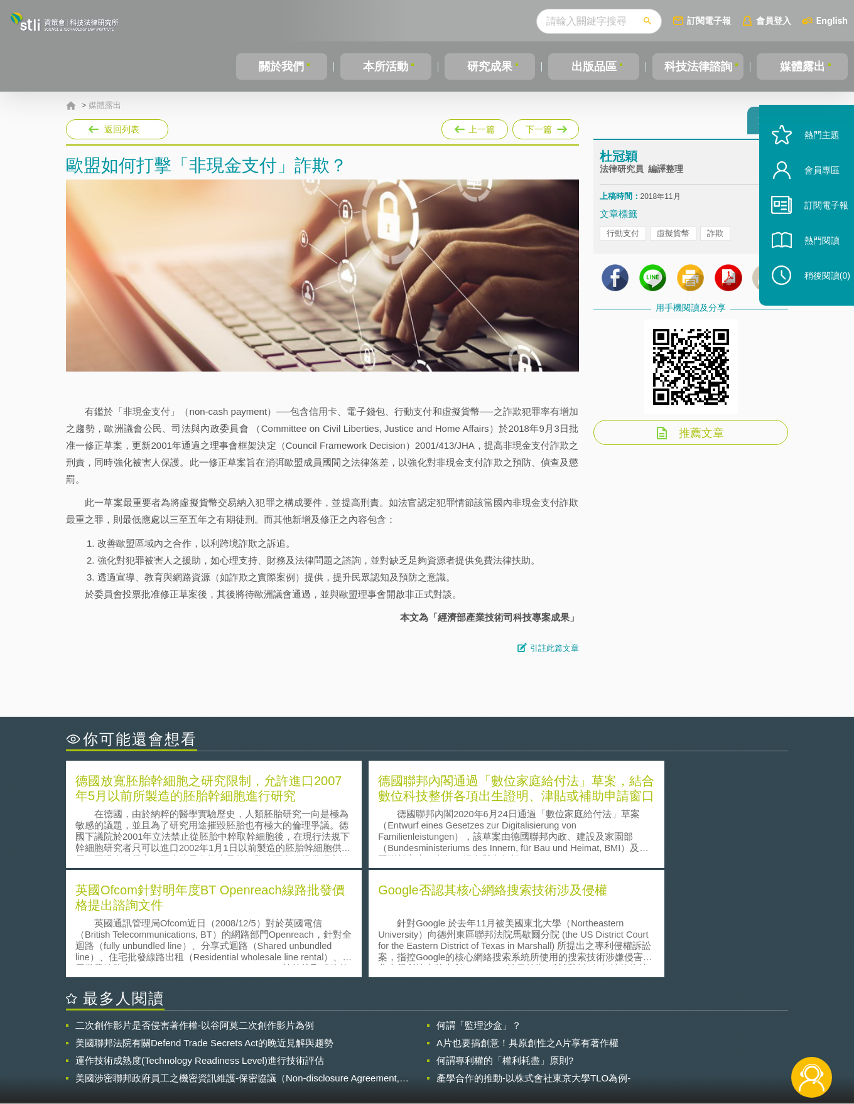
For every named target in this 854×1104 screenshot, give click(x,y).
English (832, 20)
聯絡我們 (430, 1053)
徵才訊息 (508, 1035)
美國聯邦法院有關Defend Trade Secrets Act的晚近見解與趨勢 (204, 931)
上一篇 (474, 126)
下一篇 (545, 126)
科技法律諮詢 (698, 66)
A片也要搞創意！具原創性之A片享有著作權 (527, 931)
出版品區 (592, 66)
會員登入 (773, 20)
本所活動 (385, 66)
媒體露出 (802, 66)
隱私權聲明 (435, 1035)
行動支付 (623, 239)
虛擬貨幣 (673, 239)
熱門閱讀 (811, 264)
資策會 (606, 1035)
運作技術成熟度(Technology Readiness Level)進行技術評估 (199, 949)
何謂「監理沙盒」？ (478, 914)
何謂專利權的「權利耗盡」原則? (504, 949)
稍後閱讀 (816, 299)
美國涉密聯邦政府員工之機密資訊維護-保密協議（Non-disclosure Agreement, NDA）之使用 (237, 967)
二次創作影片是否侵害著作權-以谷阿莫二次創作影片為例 (194, 914)
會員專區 (811, 193)
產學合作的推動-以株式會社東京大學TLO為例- (533, 967)
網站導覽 (508, 1053)
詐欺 (715, 239)
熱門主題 (811, 158)
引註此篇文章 (554, 648)
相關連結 (679, 1035)
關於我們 (281, 66)
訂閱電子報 (709, 20)
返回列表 (121, 129)
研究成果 (489, 66)
